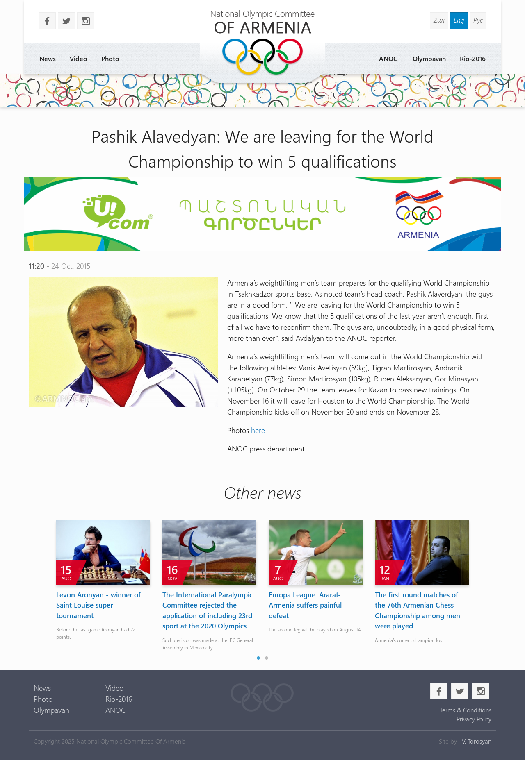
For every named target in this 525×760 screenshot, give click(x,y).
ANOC (388, 58)
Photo (110, 58)
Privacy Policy (474, 719)
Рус (478, 20)
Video (78, 58)
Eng (459, 20)
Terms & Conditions (465, 710)
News (47, 58)
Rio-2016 (473, 58)
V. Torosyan (476, 741)
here (258, 430)
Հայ (439, 20)
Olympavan (429, 58)
